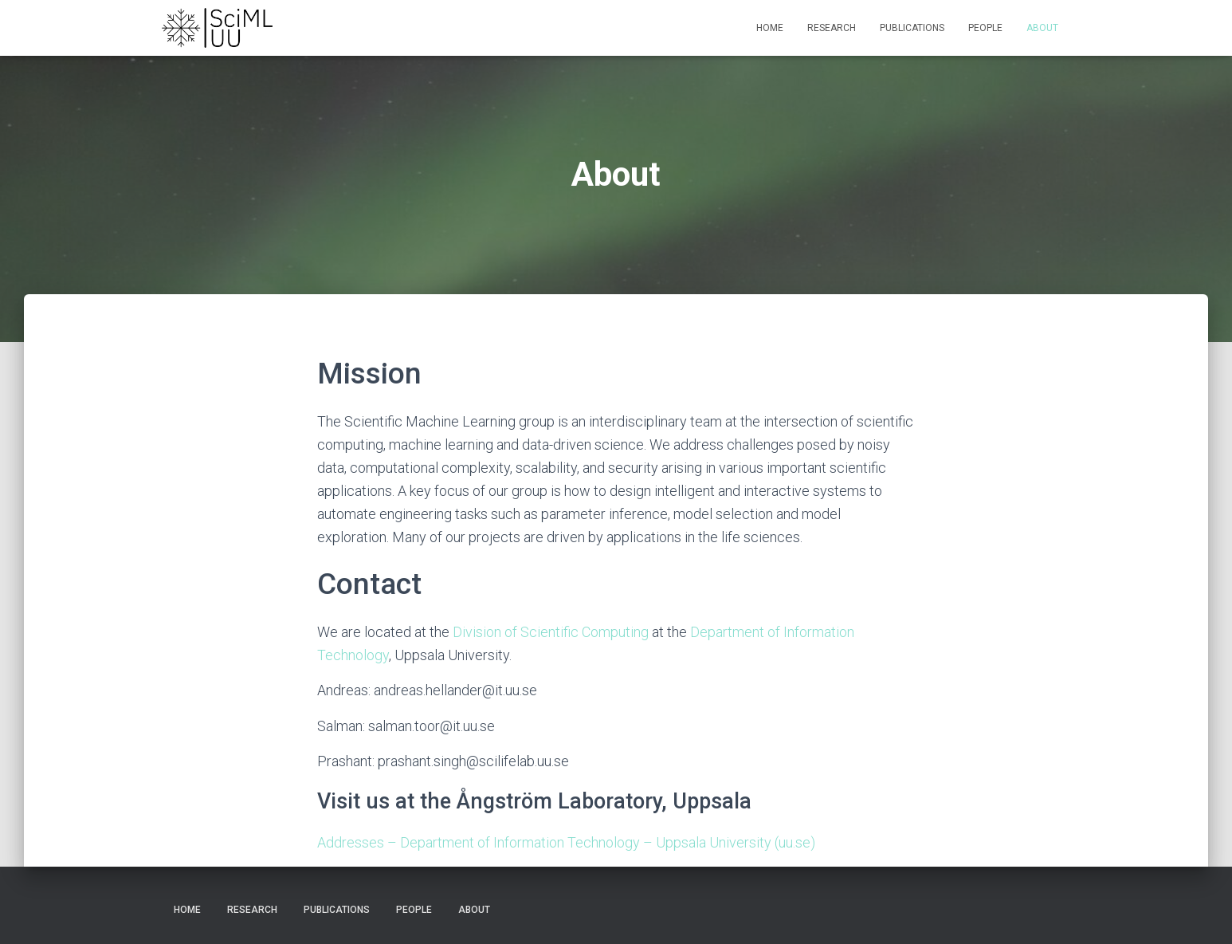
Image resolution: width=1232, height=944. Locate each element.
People (985, 27)
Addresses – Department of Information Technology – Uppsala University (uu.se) (566, 842)
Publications (912, 27)
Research (831, 27)
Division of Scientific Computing (551, 631)
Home (769, 27)
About (1042, 27)
